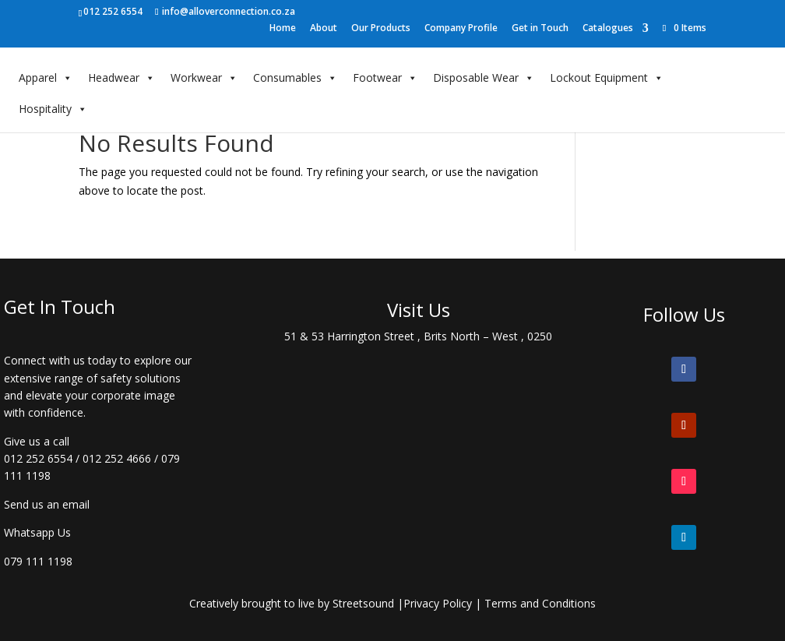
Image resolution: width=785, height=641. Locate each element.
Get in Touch (540, 28)
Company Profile (461, 28)
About (323, 28)
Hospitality (53, 109)
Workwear (204, 77)
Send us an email (47, 504)
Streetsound (363, 603)
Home (282, 28)
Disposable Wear (483, 77)
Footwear (385, 77)
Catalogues (608, 28)
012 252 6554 (38, 458)
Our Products (380, 28)
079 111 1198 (38, 561)
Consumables (295, 77)
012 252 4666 (117, 458)
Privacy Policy (437, 603)
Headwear (121, 77)
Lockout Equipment (607, 77)
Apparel (45, 77)
